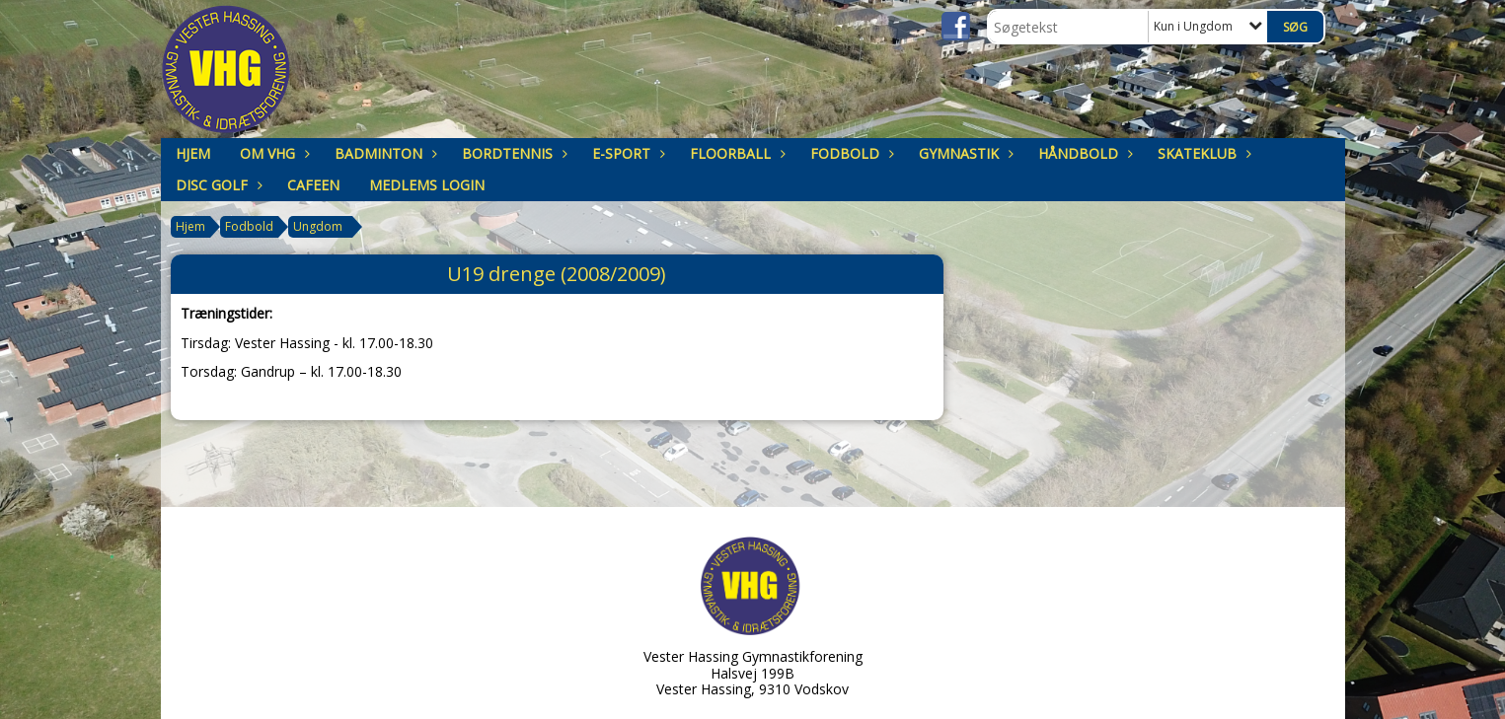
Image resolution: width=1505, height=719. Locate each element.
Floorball (735, 153)
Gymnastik (964, 153)
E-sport (626, 153)
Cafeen (313, 185)
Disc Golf (217, 185)
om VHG (272, 153)
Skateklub (1202, 153)
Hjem (193, 153)
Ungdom (317, 226)
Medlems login (427, 185)
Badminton (383, 153)
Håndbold (1083, 153)
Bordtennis (512, 153)
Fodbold (849, 153)
